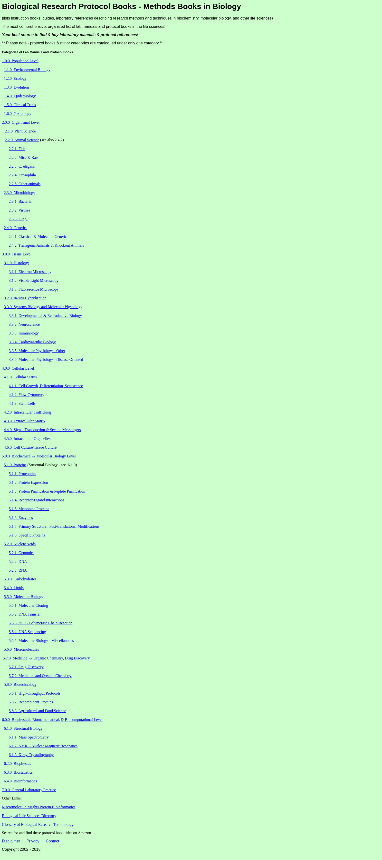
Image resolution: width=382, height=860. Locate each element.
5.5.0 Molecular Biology (23, 597)
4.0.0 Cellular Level (18, 368)
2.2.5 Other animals (24, 184)
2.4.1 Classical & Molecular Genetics (38, 236)
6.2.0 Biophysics (17, 763)
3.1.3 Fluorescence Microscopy (34, 289)
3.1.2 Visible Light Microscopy (33, 280)
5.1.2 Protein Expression (28, 482)
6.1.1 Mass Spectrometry (29, 737)
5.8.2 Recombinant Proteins (31, 702)
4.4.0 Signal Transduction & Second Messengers (42, 430)
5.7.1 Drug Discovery (26, 667)
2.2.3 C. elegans (22, 166)
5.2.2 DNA (18, 561)
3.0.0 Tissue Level (16, 254)
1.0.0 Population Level (20, 61)
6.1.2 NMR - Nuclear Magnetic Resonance (43, 746)
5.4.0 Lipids (14, 588)
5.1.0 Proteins (15, 465)
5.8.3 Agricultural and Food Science (37, 711)
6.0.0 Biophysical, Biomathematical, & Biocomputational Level (52, 720)
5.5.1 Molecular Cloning (28, 605)
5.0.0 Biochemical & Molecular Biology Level (39, 456)
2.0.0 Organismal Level (21, 122)
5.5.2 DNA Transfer (25, 614)
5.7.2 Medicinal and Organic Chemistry (40, 676)
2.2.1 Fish (17, 149)
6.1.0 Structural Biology (23, 728)
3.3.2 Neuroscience (24, 324)
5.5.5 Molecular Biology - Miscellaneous (41, 640)
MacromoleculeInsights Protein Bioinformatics (38, 807)
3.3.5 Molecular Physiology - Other (37, 351)
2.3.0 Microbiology (19, 193)
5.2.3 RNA (18, 570)
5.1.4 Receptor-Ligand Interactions (36, 500)
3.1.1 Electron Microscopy (30, 272)
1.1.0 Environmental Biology (27, 70)
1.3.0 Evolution (16, 87)
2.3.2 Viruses (19, 210)
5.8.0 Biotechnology (20, 684)
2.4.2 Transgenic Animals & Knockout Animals (46, 245)
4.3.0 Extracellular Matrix (24, 421)
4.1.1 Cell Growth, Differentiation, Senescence (46, 386)
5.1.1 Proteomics (22, 474)
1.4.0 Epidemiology (20, 96)
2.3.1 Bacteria (20, 201)
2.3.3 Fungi (18, 219)
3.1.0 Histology (16, 263)
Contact (52, 841)
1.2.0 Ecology (15, 78)
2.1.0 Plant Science (20, 131)
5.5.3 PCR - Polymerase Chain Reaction (40, 623)
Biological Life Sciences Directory (29, 816)
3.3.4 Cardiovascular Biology (32, 342)
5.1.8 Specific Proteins (27, 535)
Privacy (33, 841)
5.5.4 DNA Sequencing (27, 632)
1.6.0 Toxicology (17, 113)
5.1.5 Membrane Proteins (29, 509)
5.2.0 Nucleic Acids (20, 544)
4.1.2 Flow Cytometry (26, 395)
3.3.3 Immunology (24, 333)
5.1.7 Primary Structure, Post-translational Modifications (54, 526)
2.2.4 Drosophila (22, 175)
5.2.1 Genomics (21, 553)
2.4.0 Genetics (15, 228)
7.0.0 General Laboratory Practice (29, 790)
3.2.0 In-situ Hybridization (25, 298)
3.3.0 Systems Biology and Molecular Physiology (43, 307)
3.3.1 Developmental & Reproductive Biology (45, 316)
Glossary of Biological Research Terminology (38, 824)
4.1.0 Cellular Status (20, 377)
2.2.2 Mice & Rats (23, 157)
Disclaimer (11, 841)
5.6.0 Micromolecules (21, 649)
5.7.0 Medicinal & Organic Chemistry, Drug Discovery (46, 658)
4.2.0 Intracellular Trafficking (27, 412)
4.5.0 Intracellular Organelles (27, 438)
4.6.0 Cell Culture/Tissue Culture (30, 447)
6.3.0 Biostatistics (18, 772)
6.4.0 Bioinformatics (20, 781)
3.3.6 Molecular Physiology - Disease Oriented (46, 359)
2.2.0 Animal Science (22, 140)
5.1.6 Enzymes (21, 518)
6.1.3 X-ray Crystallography (31, 755)
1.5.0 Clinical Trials (20, 105)
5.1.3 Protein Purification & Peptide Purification (47, 491)
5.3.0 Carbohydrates (20, 579)
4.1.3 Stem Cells (22, 403)
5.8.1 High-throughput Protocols (34, 693)
